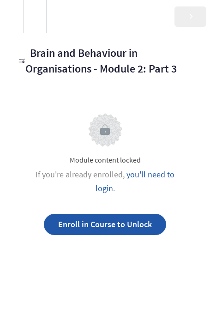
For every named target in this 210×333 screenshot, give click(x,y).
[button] (11, 16)
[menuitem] (34, 16)
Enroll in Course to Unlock (105, 224)
